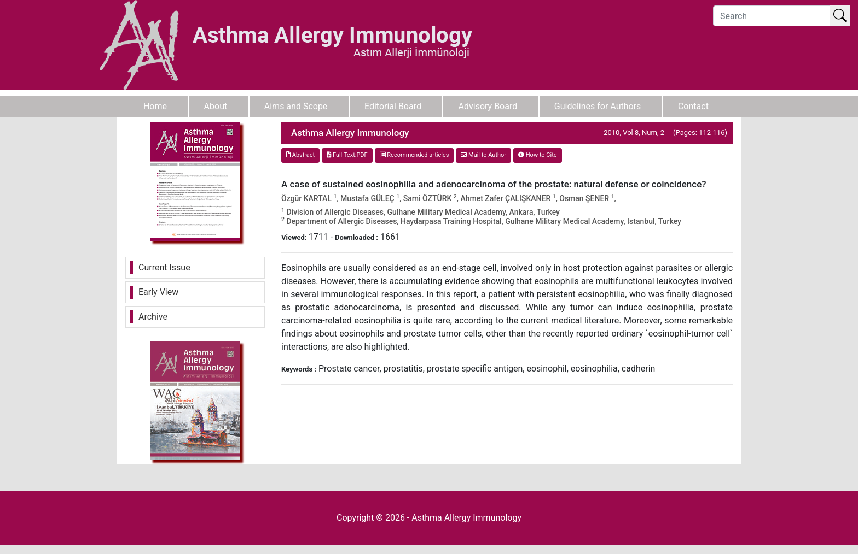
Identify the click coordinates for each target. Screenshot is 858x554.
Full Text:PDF (347, 154)
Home (155, 106)
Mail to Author (483, 154)
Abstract (300, 154)
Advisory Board (488, 106)
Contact (693, 106)
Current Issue (164, 267)
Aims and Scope (296, 106)
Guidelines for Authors (597, 106)
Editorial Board (392, 106)
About (216, 106)
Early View (158, 292)
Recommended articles (414, 154)
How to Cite (537, 154)
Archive (152, 316)
